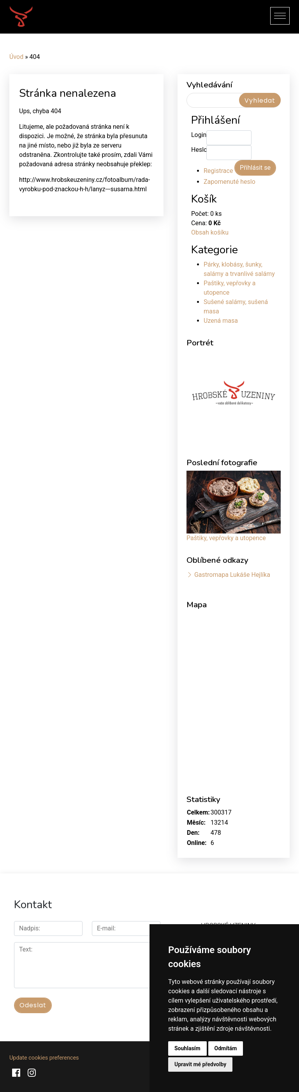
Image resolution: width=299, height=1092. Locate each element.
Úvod (16, 56)
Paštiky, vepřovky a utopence (226, 538)
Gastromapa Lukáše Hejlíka (232, 574)
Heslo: (198, 149)
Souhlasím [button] (187, 1048)
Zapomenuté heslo (229, 181)
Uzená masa (221, 320)
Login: (198, 135)
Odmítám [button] (226, 1048)
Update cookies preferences (44, 1058)
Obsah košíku (210, 232)
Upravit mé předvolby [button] (200, 1064)
